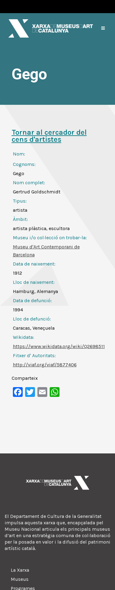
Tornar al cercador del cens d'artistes (49, 136)
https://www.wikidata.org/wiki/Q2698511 (59, 346)
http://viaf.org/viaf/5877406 (45, 365)
